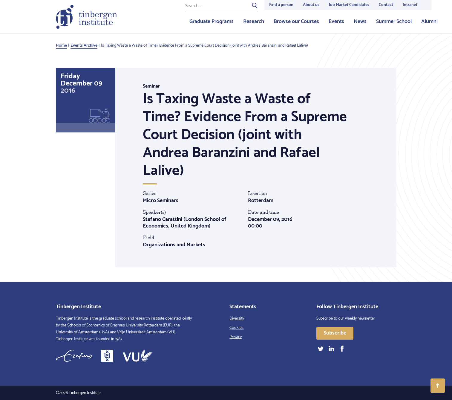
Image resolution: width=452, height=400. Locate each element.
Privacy (235, 337)
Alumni (429, 21)
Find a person (281, 4)
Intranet (410, 4)
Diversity (236, 318)
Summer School (394, 21)
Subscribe (335, 333)
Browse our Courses (296, 21)
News (360, 21)
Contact (386, 4)
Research (253, 21)
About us (311, 4)
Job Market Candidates (349, 4)
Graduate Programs (211, 21)
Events (336, 21)
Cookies (236, 327)
